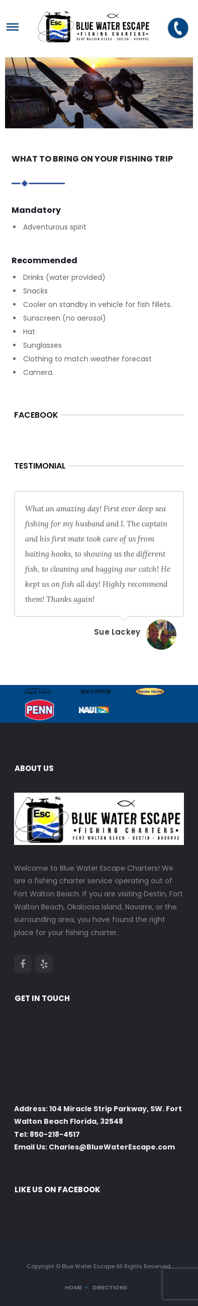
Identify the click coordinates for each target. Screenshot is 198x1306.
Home (73, 1287)
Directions (109, 1287)
